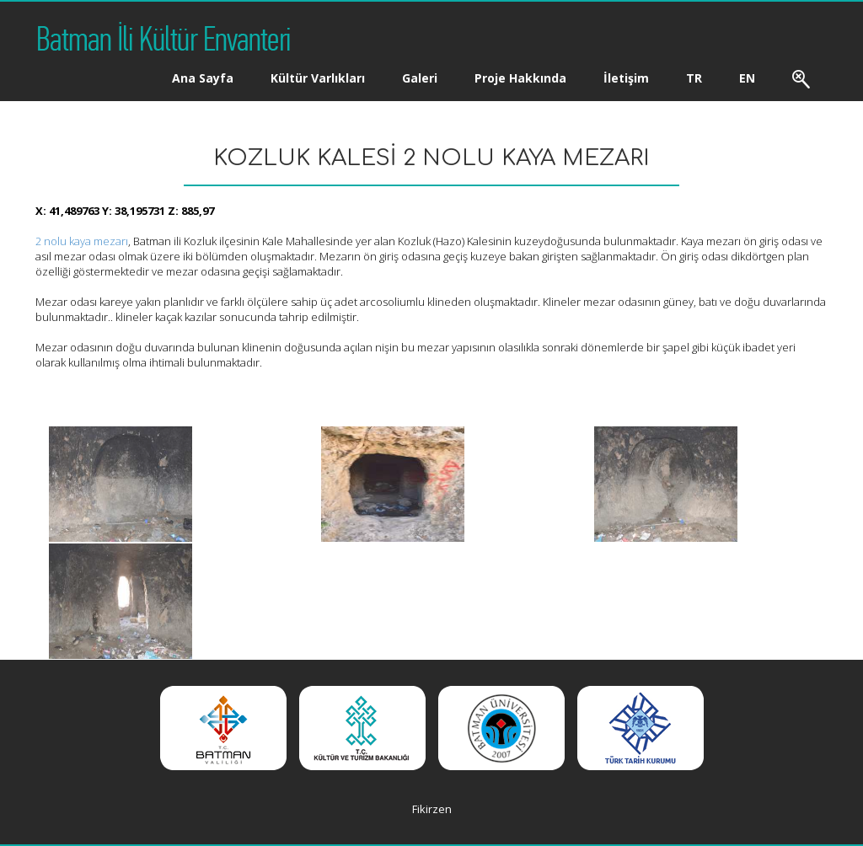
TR (694, 78)
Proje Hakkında (520, 78)
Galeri (419, 78)
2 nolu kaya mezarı (81, 241)
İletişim (626, 78)
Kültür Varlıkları (318, 78)
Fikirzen (432, 809)
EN (747, 78)
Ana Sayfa (202, 78)
